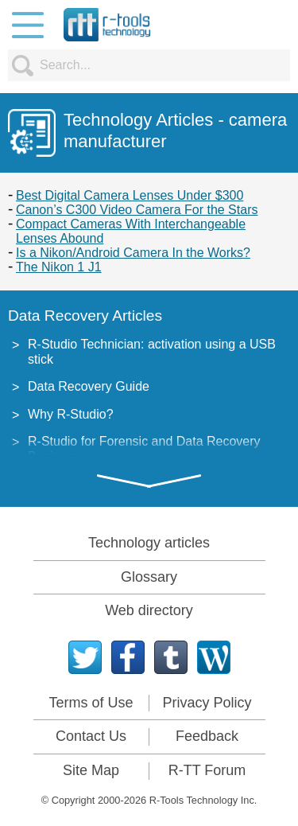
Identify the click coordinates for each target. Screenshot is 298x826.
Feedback (207, 736)
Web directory (149, 610)
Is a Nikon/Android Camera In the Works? (133, 252)
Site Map (91, 770)
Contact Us (91, 736)
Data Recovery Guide (88, 386)
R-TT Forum (207, 770)
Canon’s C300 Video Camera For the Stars (136, 209)
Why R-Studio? (71, 414)
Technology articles (149, 543)
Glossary (149, 577)
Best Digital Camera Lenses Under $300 (129, 195)
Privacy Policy (206, 703)
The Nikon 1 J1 (59, 267)
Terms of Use (90, 703)
